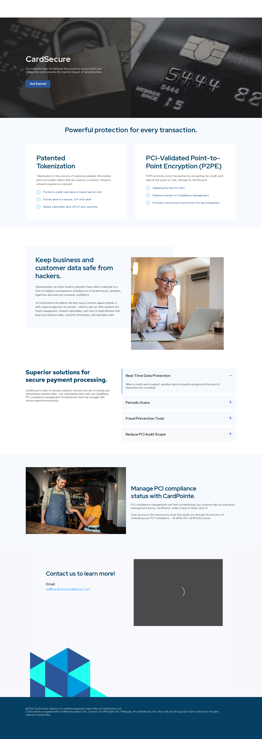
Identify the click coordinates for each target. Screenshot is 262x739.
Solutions (198, 6)
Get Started (38, 79)
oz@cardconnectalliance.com (68, 584)
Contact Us (224, 6)
